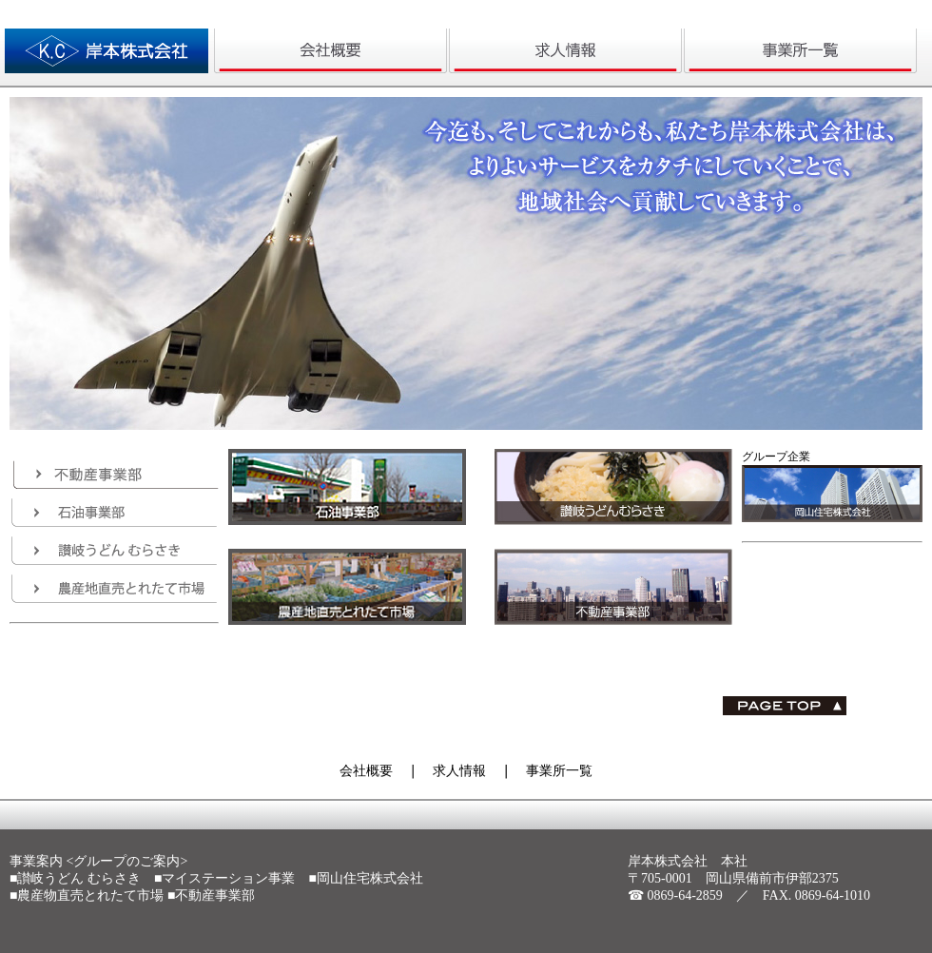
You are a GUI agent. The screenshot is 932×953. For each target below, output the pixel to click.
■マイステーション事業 (224, 878)
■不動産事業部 (211, 895)
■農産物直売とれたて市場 (87, 895)
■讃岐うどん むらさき (75, 878)
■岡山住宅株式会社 (365, 878)
